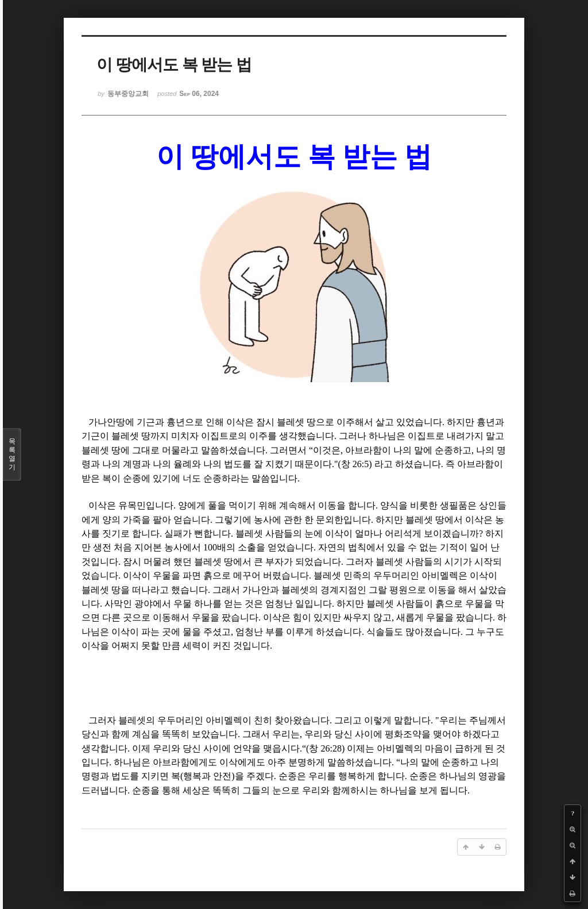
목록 (12, 454)
